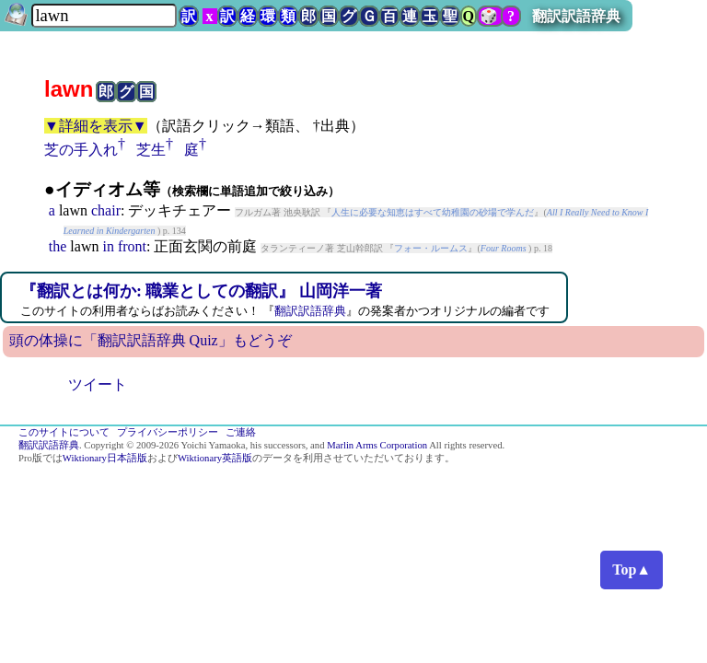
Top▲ (631, 569)
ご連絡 (241, 432)
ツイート (97, 384)
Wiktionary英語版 (215, 458)
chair (106, 210)
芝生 (151, 149)
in (107, 246)
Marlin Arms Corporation (377, 445)
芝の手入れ (81, 149)
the (58, 246)
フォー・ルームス (431, 248)
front (132, 246)
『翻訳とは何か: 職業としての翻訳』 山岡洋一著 (201, 291)
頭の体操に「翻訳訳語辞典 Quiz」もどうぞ (150, 340)
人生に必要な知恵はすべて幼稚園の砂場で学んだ (432, 212)
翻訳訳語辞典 (576, 16)
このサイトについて (64, 432)
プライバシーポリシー (167, 432)
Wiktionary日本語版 (105, 458)
